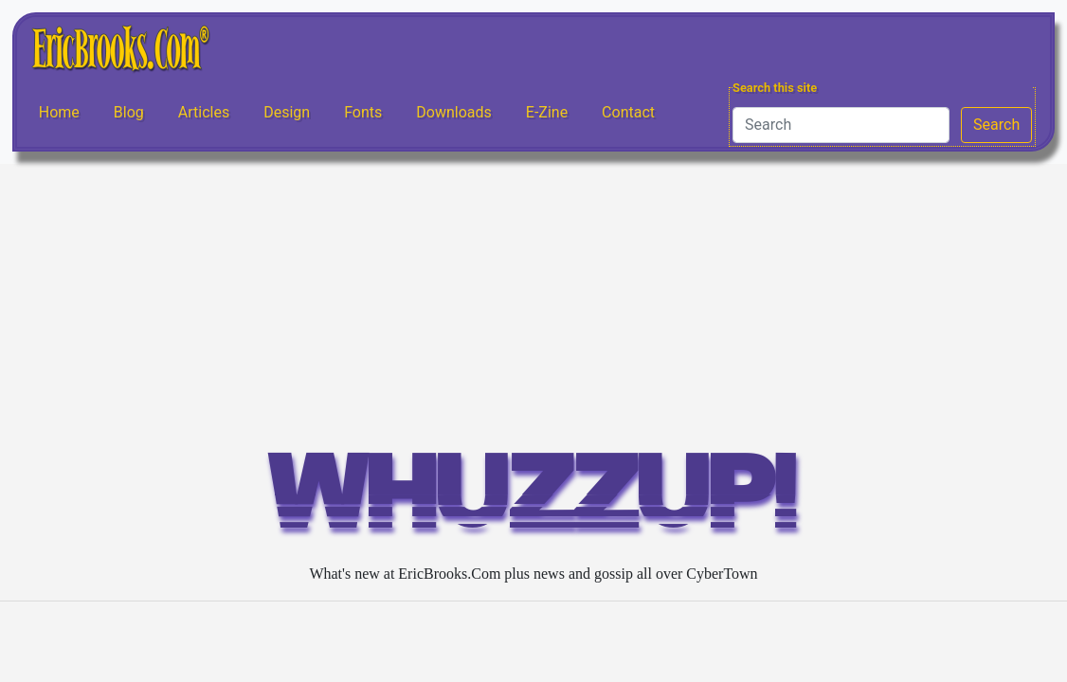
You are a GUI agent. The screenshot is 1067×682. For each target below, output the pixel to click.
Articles (203, 112)
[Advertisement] (533, 306)
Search (996, 125)
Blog (129, 112)
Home (59, 112)
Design (286, 112)
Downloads (453, 112)
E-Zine (547, 112)
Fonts (363, 112)
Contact (628, 112)
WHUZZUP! (533, 501)
